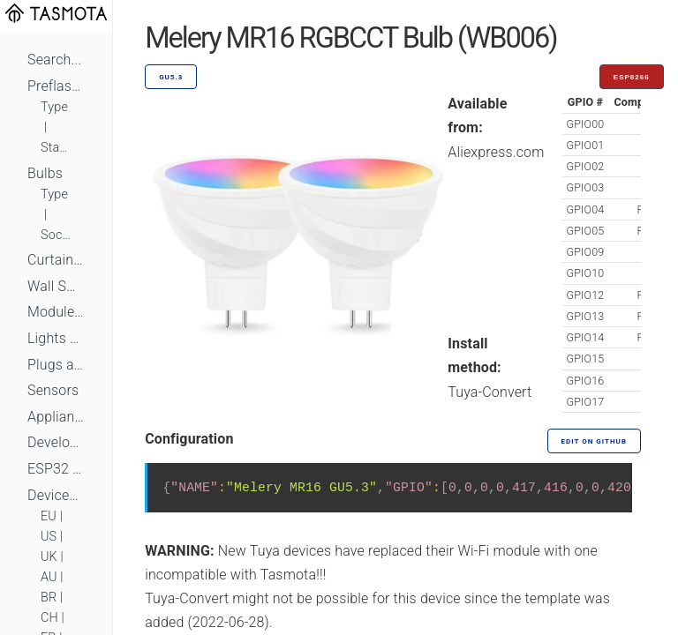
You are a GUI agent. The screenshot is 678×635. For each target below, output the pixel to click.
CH (49, 617)
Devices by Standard (56, 495)
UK (49, 556)
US (48, 536)
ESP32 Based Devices (56, 468)
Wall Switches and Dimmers (56, 286)
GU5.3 (171, 77)
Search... (54, 59)
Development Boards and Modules (56, 442)
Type (54, 107)
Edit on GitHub (594, 441)
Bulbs (45, 173)
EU (48, 516)
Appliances (56, 416)
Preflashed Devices (56, 86)
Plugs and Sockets (56, 364)
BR (48, 597)
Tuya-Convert (489, 392)
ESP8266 (632, 77)
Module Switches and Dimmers (56, 311)
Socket (56, 235)
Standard (56, 147)
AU (49, 577)
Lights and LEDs (56, 338)
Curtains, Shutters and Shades (56, 259)
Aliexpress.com (496, 152)
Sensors (53, 390)
